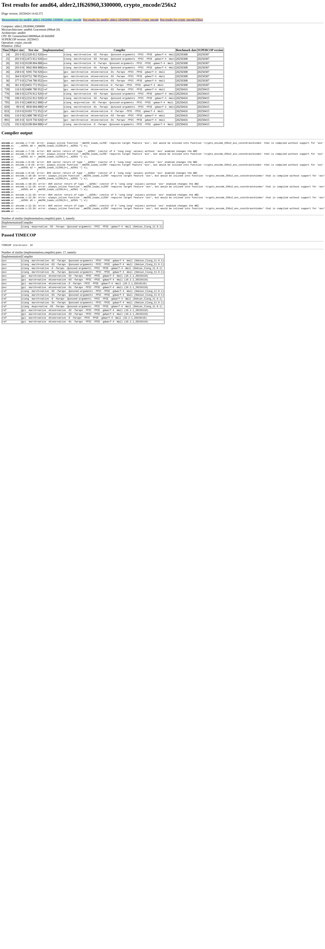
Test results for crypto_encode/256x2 (181, 19)
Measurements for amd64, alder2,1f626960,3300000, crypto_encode (42, 19)
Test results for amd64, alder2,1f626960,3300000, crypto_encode (121, 19)
